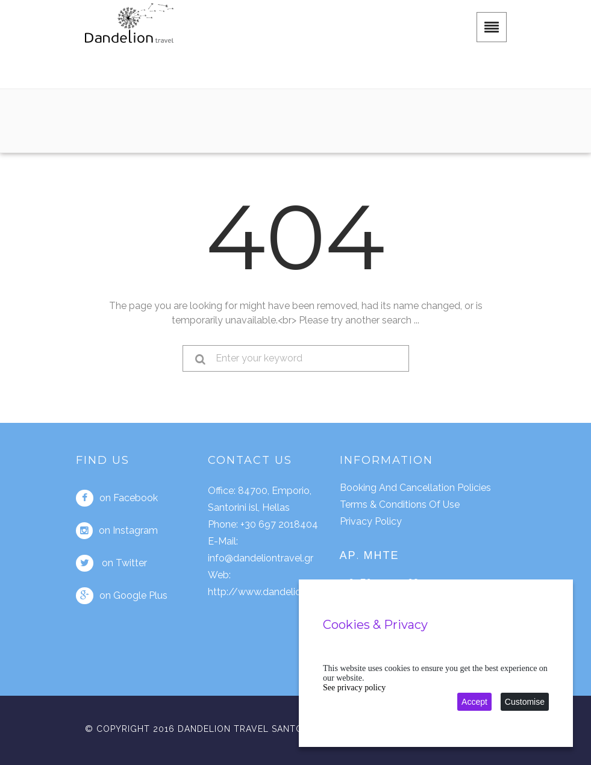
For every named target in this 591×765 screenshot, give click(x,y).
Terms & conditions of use (400, 504)
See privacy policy (354, 687)
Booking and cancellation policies (415, 487)
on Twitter (111, 563)
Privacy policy (371, 521)
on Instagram (117, 530)
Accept (474, 702)
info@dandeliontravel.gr (260, 558)
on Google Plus (121, 595)
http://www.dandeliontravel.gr (275, 592)
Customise (525, 702)
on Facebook (117, 498)
